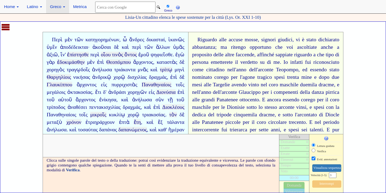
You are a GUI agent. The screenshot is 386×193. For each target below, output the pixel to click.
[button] (178, 7)
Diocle (332, 114)
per (265, 92)
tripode (224, 114)
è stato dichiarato (320, 39)
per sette (259, 129)
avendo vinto (245, 84)
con (330, 107)
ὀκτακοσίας (79, 92)
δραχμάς (158, 77)
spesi (279, 77)
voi (290, 47)
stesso (271, 107)
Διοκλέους (173, 107)
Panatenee (227, 99)
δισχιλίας (137, 77)
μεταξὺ (54, 122)
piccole (233, 122)
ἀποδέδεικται (74, 47)
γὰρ (51, 62)
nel (318, 122)
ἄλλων (163, 47)
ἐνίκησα (107, 99)
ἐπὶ (100, 62)
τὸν (173, 114)
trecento (297, 122)
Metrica (80, 6)
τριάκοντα (124, 69)
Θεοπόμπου (118, 62)
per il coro (254, 122)
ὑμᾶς (178, 47)
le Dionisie (232, 107)
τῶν (79, 39)
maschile (289, 84)
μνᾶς (143, 69)
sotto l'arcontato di (303, 114)
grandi (208, 99)
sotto (252, 107)
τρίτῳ (166, 69)
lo (261, 107)
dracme (326, 84)
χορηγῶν (137, 92)
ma (224, 47)
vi (298, 39)
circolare (277, 122)
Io (286, 62)
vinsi (301, 107)
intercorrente (205, 129)
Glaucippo (250, 92)
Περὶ (57, 39)
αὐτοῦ (65, 99)
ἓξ (160, 122)
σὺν (159, 99)
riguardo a (305, 54)
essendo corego (299, 99)
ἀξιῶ (52, 54)
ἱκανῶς (176, 39)
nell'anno (236, 69)
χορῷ (119, 77)
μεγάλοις (56, 92)
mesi (197, 84)
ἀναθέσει (77, 107)
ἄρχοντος (143, 62)
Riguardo (207, 39)
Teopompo (287, 69)
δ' (104, 92)
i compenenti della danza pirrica (305, 92)
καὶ (125, 47)
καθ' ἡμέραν (171, 129)
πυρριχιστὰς (125, 84)
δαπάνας (108, 129)
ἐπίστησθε (78, 54)
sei (304, 129)
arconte (286, 107)
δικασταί (156, 39)
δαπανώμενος (132, 129)
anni (275, 129)
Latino (34, 6)
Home (11, 6)
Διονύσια (166, 92)
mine (306, 77)
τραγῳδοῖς (78, 69)
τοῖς (180, 84)
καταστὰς (167, 62)
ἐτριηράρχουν (100, 122)
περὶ (136, 47)
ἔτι (98, 92)
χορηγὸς (56, 69)
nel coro (269, 84)
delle (218, 54)
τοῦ (51, 99)
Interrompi (327, 183)
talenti (316, 129)
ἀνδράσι (117, 92)
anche (327, 47)
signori (268, 39)
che (279, 47)
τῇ (170, 99)
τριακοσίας (153, 114)
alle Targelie (217, 84)
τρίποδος (56, 107)
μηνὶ (179, 69)
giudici (285, 39)
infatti (296, 62)
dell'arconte (261, 69)
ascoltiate (307, 47)
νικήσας (81, 77)
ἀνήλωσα (102, 69)
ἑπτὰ (124, 122)
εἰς (104, 84)
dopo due (329, 77)
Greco (57, 6)
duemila (308, 84)
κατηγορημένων (102, 39)
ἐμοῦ (143, 54)
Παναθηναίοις (156, 84)
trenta (293, 77)
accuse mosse (243, 39)
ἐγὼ (179, 54)
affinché (265, 54)
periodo (331, 122)
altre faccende (239, 54)
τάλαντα (175, 122)
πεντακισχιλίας (105, 107)
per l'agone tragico (251, 77)
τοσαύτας (88, 129)
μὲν (68, 39)
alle (223, 39)
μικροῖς (98, 114)
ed (304, 69)
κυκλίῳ (117, 114)
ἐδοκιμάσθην (71, 62)
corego (221, 77)
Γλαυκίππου (59, 84)
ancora (274, 99)
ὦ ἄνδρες (133, 39)
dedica (199, 114)
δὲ (116, 47)
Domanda (294, 185)
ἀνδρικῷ (101, 77)
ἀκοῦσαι (101, 47)
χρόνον (73, 122)
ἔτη (137, 122)
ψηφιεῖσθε (162, 54)
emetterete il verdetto (234, 62)
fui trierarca (234, 129)
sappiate (284, 54)
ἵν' (63, 54)
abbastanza (203, 47)
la (337, 107)
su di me (270, 62)
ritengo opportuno (251, 47)
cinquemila (245, 114)
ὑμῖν (52, 47)
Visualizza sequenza (327, 168)
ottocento (249, 99)
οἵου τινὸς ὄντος (119, 54)
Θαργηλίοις (59, 77)
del (211, 114)
